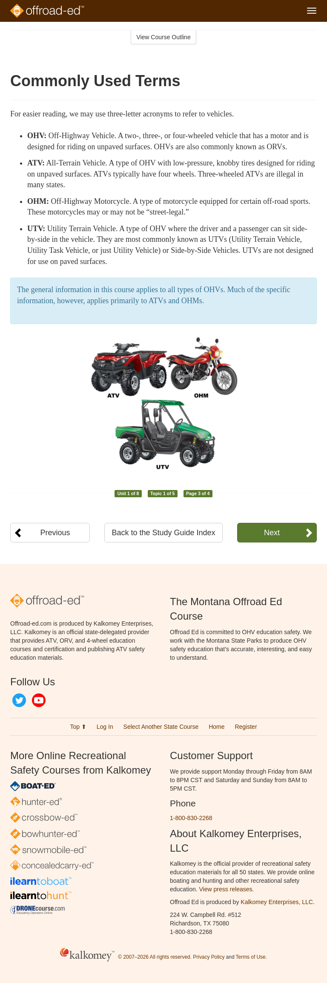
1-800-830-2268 (191, 818)
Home (216, 726)
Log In (105, 726)
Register (246, 726)
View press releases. (226, 889)
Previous (55, 532)
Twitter (19, 700)
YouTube (39, 700)
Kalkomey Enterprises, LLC (277, 902)
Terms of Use (251, 957)
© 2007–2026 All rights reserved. (155, 957)
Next (272, 532)
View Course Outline (163, 37)
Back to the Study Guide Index (163, 532)
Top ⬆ (78, 726)
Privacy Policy (208, 957)
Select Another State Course (161, 726)
